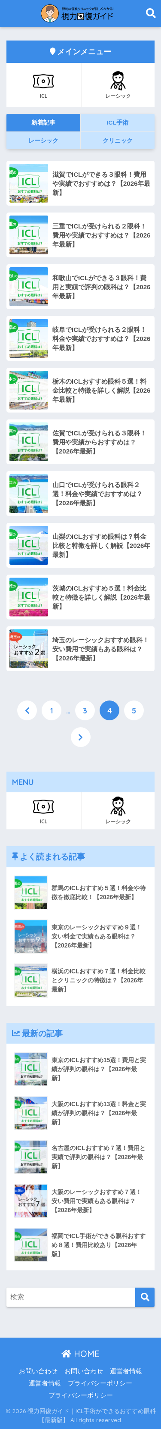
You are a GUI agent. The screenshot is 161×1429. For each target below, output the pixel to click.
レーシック (118, 84)
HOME (80, 1353)
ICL (43, 84)
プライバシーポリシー (100, 1383)
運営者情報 (126, 1371)
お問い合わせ (38, 1371)
